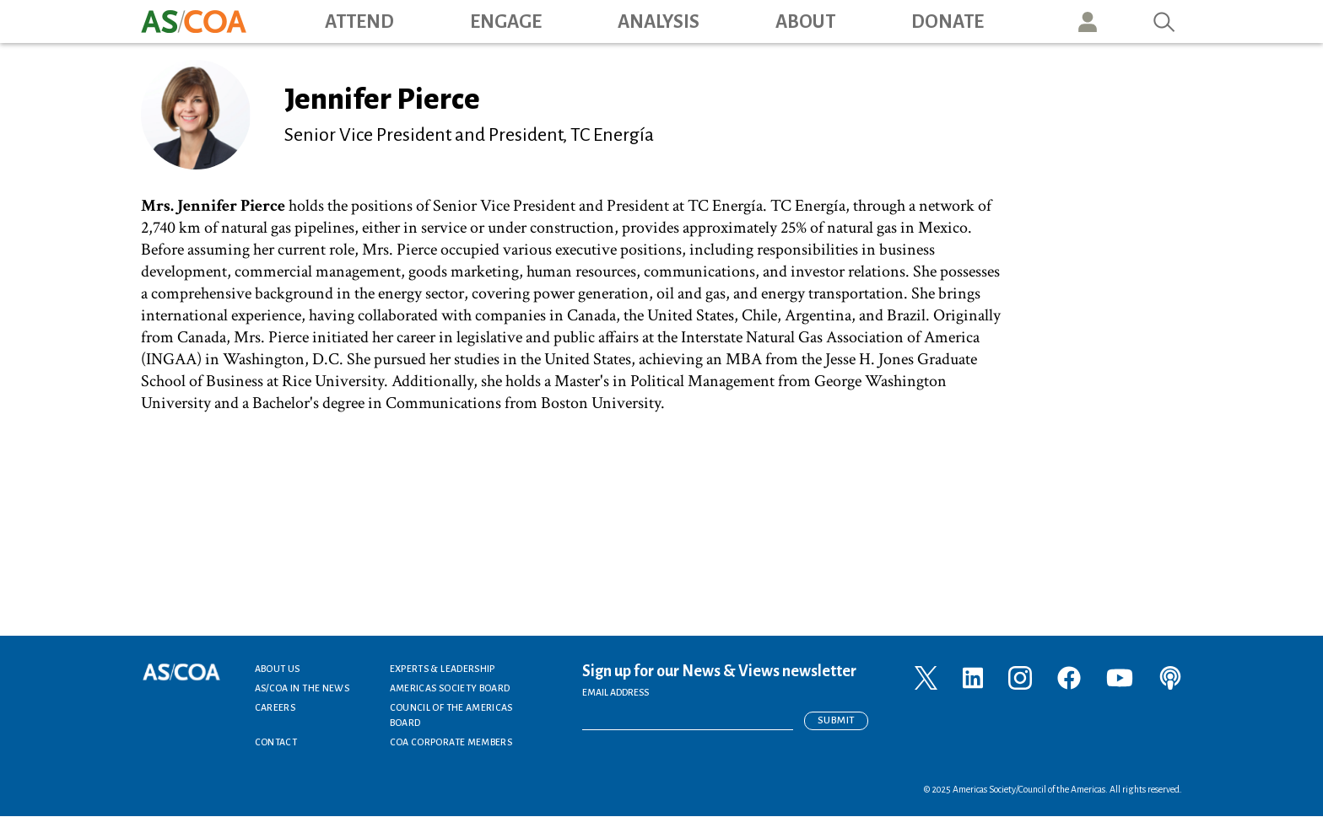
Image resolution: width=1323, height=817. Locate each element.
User (1088, 21)
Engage (506, 22)
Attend (359, 22)
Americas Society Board (450, 688)
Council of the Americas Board (451, 715)
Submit (836, 720)
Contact (276, 742)
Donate (947, 22)
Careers (275, 707)
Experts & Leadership (442, 669)
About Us (277, 669)
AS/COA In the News (302, 688)
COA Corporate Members (451, 742)
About (805, 22)
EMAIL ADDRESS (615, 692)
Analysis (658, 22)
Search (1164, 21)
